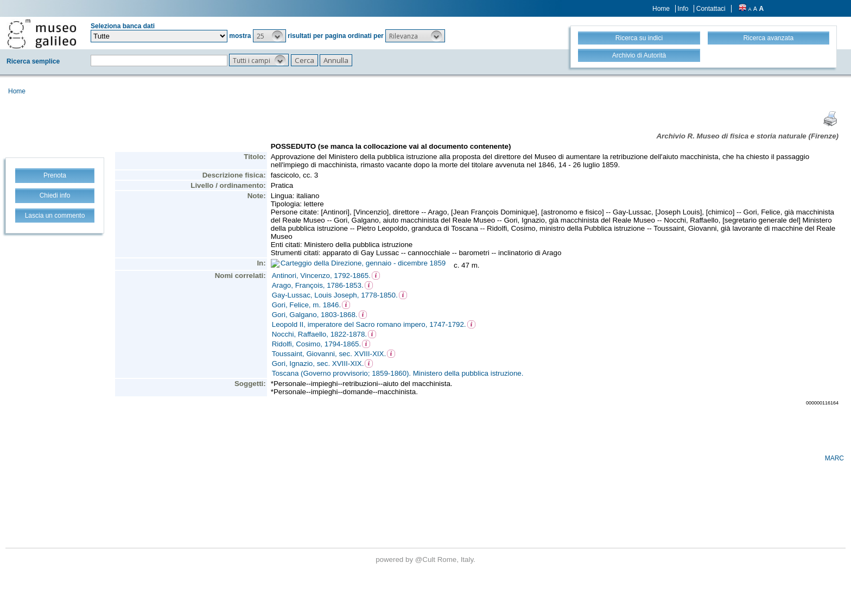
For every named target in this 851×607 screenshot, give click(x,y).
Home (661, 8)
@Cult (426, 559)
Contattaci (711, 8)
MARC (834, 458)
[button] (269, 35)
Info (682, 8)
